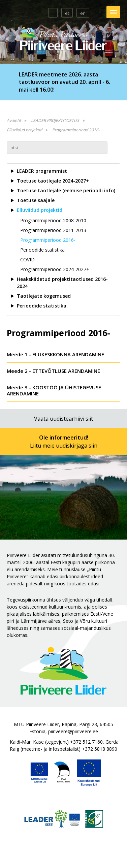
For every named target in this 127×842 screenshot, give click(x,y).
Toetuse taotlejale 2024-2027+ (53, 180)
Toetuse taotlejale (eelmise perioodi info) (66, 190)
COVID (27, 259)
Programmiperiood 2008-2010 (53, 220)
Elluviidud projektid (24, 130)
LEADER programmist (42, 171)
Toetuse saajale (36, 200)
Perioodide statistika (42, 250)
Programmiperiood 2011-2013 (53, 230)
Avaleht (14, 120)
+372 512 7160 (86, 742)
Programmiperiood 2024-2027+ (54, 269)
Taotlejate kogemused (44, 296)
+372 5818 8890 (99, 749)
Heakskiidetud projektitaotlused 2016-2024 (62, 282)
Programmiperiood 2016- (76, 130)
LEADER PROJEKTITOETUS (55, 120)
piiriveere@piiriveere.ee (73, 731)
